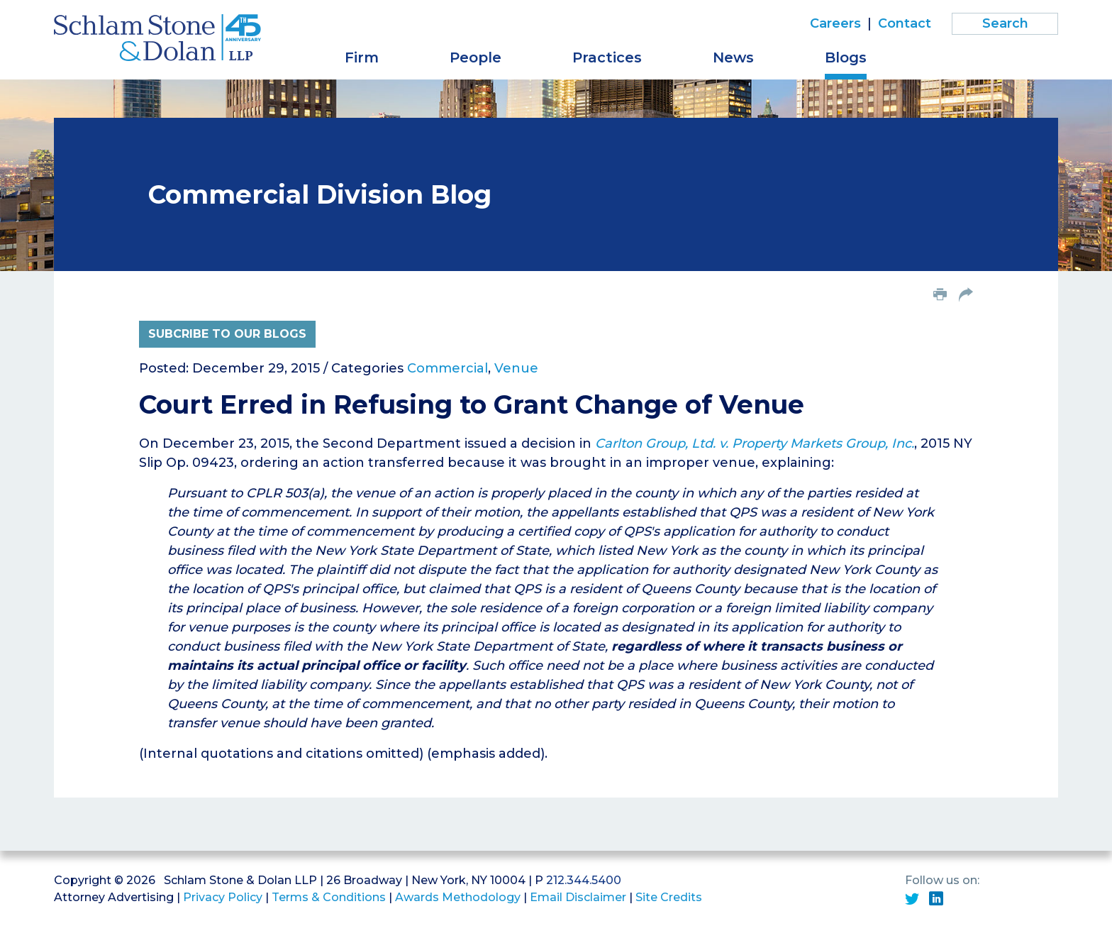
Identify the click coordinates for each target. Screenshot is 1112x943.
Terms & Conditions (329, 897)
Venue (516, 368)
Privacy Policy (222, 897)
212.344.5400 (583, 880)
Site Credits (668, 897)
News (733, 57)
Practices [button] (607, 57)
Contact (904, 23)
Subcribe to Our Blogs (227, 334)
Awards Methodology (458, 897)
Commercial (447, 368)
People (475, 57)
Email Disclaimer (578, 897)
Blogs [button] (846, 57)
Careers (835, 23)
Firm (362, 57)
